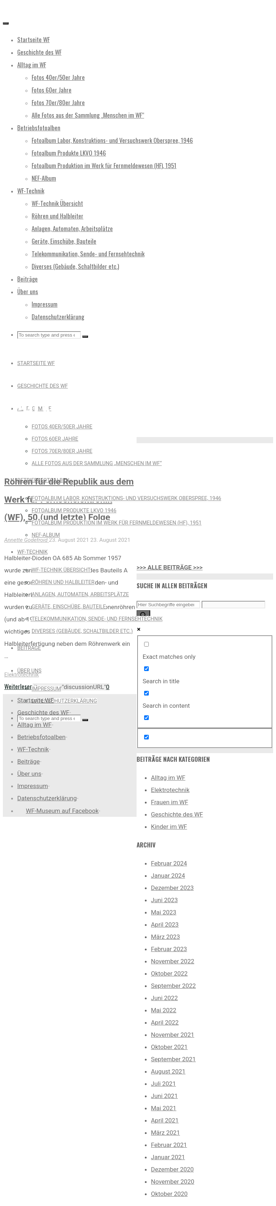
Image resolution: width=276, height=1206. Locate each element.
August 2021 (168, 1071)
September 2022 (173, 985)
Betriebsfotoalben (41, 737)
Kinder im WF (169, 826)
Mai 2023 (163, 912)
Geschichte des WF (177, 814)
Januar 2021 (168, 1157)
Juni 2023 (164, 900)
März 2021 (165, 1132)
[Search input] (168, 604)
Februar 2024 (169, 863)
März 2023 (165, 936)
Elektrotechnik (21, 674)
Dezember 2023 (172, 887)
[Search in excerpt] (146, 717)
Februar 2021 (169, 1144)
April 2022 (165, 1022)
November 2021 (172, 1034)
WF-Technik (33, 749)
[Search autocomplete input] (233, 604)
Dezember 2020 (172, 1169)
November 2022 (172, 961)
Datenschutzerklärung (47, 798)
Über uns (29, 773)
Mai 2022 (163, 1010)
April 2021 (165, 1120)
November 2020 (172, 1181)
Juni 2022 (164, 998)
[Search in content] (146, 693)
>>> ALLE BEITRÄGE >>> (170, 567)
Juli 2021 (163, 1083)
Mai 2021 (163, 1108)
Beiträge (28, 761)
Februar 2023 (169, 949)
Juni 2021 (164, 1095)
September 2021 (173, 1059)
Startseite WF (35, 700)
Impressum (32, 785)
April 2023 (165, 924)
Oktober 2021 (169, 1046)
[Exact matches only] (146, 644)
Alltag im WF (168, 777)
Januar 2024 (168, 875)
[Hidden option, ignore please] (146, 737)
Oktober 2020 (169, 1193)
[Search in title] (146, 668)
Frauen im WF (169, 802)
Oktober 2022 (169, 973)
